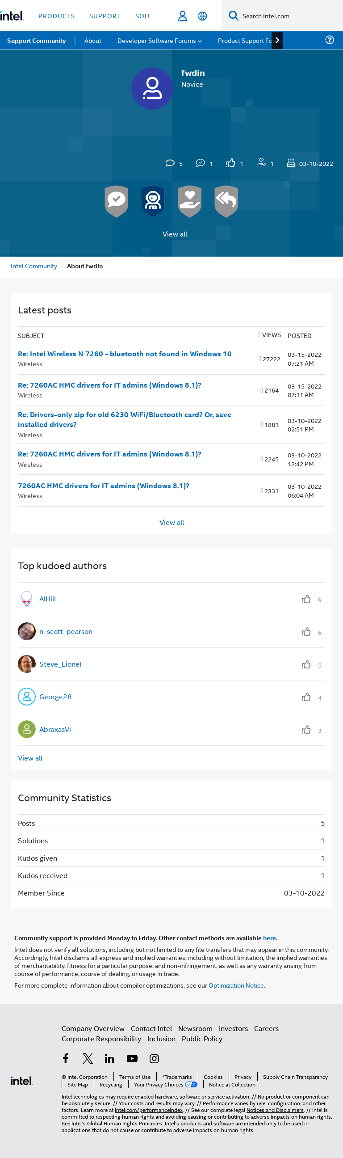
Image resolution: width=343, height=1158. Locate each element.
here (269, 937)
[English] (202, 15)
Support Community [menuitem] (36, 40)
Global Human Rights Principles (124, 1123)
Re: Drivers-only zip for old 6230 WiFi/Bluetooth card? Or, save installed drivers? (124, 420)
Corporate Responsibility (101, 1038)
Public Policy (202, 1038)
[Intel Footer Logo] (22, 1079)
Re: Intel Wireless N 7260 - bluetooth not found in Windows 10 (125, 354)
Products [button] (56, 15)
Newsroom (195, 1028)
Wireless (30, 363)
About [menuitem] (92, 40)
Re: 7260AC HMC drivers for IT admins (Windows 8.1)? (109, 385)
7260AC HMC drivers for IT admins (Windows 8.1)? (103, 485)
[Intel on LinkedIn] (109, 1059)
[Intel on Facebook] (65, 1059)
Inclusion (161, 1038)
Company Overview (93, 1028)
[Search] (234, 15)
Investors (233, 1028)
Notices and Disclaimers (275, 1109)
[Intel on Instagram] (154, 1059)
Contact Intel (151, 1028)
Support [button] (105, 15)
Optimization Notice (236, 984)
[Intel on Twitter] (88, 1059)
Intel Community (34, 265)
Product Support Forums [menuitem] (252, 40)
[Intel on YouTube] (132, 1059)
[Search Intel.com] (291, 15)
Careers (266, 1028)
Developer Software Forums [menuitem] (156, 40)
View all (175, 233)
